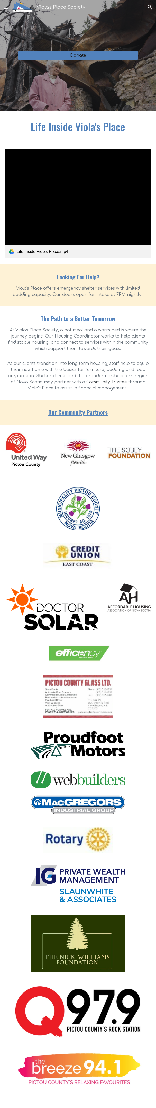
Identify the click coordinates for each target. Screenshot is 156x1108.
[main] (78, 126)
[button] (6, 7)
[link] (78, 203)
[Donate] (78, 55)
